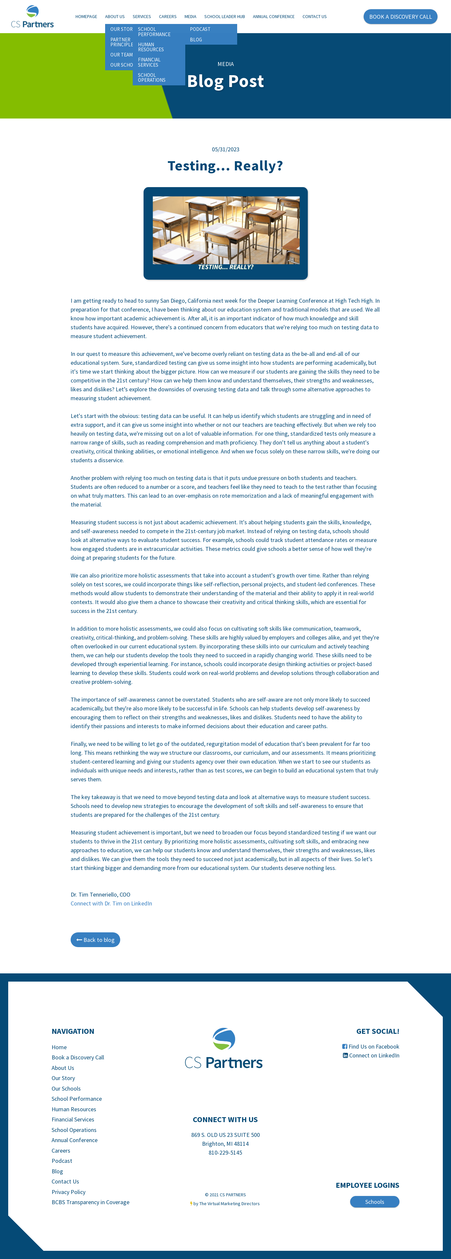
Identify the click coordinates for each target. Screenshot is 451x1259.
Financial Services (73, 1119)
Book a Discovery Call (78, 1057)
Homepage (86, 16)
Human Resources (74, 1109)
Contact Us (315, 16)
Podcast (62, 1160)
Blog (57, 1171)
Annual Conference (274, 16)
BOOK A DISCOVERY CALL (400, 16)
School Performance (77, 1098)
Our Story (63, 1078)
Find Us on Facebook (374, 1046)
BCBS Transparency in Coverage (90, 1202)
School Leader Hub (224, 16)
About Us (115, 16)
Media (190, 16)
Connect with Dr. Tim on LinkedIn (111, 903)
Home (59, 1047)
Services (142, 16)
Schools (374, 1201)
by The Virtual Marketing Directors (226, 1203)
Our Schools (66, 1088)
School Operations (74, 1130)
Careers (168, 16)
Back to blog (95, 940)
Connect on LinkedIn (374, 1055)
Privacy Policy (68, 1192)
